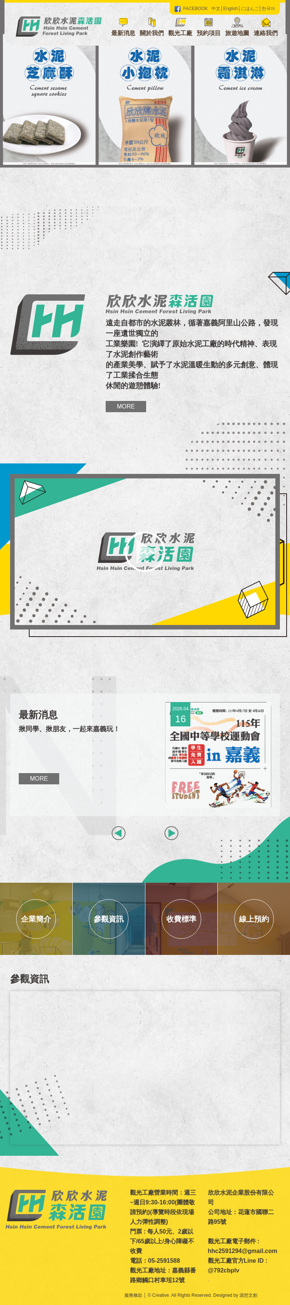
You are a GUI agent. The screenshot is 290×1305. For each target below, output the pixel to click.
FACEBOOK (191, 8)
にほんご (250, 8)
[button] (152, 28)
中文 (215, 8)
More (126, 406)
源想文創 (248, 1295)
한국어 (268, 8)
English (230, 8)
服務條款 (133, 1295)
